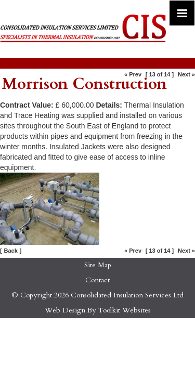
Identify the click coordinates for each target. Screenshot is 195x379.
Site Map (97, 265)
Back (11, 250)
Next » (186, 74)
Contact (97, 280)
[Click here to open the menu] (182, 13)
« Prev (132, 74)
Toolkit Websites (124, 310)
